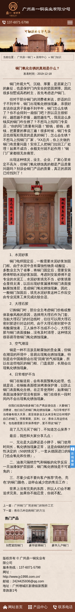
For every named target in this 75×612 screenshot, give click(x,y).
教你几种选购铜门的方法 (29, 510)
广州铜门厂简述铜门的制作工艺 (33, 505)
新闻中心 (41, 57)
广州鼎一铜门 (25, 57)
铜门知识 (56, 57)
